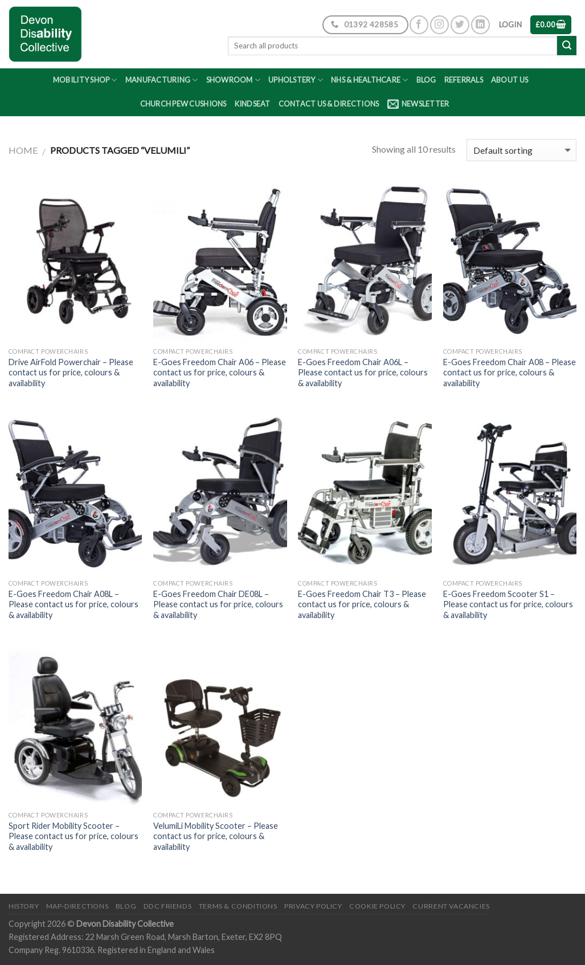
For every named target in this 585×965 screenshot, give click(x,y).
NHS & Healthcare (369, 80)
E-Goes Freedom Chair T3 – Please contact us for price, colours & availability (362, 604)
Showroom (233, 80)
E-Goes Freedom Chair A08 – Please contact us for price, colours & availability (509, 372)
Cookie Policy (377, 906)
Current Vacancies (450, 906)
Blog (426, 79)
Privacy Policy (313, 906)
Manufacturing (161, 80)
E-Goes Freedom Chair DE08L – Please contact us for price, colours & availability (218, 604)
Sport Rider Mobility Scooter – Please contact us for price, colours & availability (73, 836)
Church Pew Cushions (183, 103)
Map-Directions (77, 906)
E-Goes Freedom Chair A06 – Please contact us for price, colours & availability (219, 372)
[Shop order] (521, 150)
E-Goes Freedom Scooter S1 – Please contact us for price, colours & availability (508, 604)
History (24, 906)
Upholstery (295, 80)
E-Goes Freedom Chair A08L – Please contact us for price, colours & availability (73, 604)
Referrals (463, 79)
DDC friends (168, 906)
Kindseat (253, 103)
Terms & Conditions (238, 906)
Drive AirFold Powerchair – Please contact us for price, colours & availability (71, 372)
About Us (509, 79)
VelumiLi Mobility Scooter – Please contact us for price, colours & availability (215, 836)
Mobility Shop (85, 80)
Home (23, 150)
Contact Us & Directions (329, 103)
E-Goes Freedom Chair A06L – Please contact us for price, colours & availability (363, 372)
